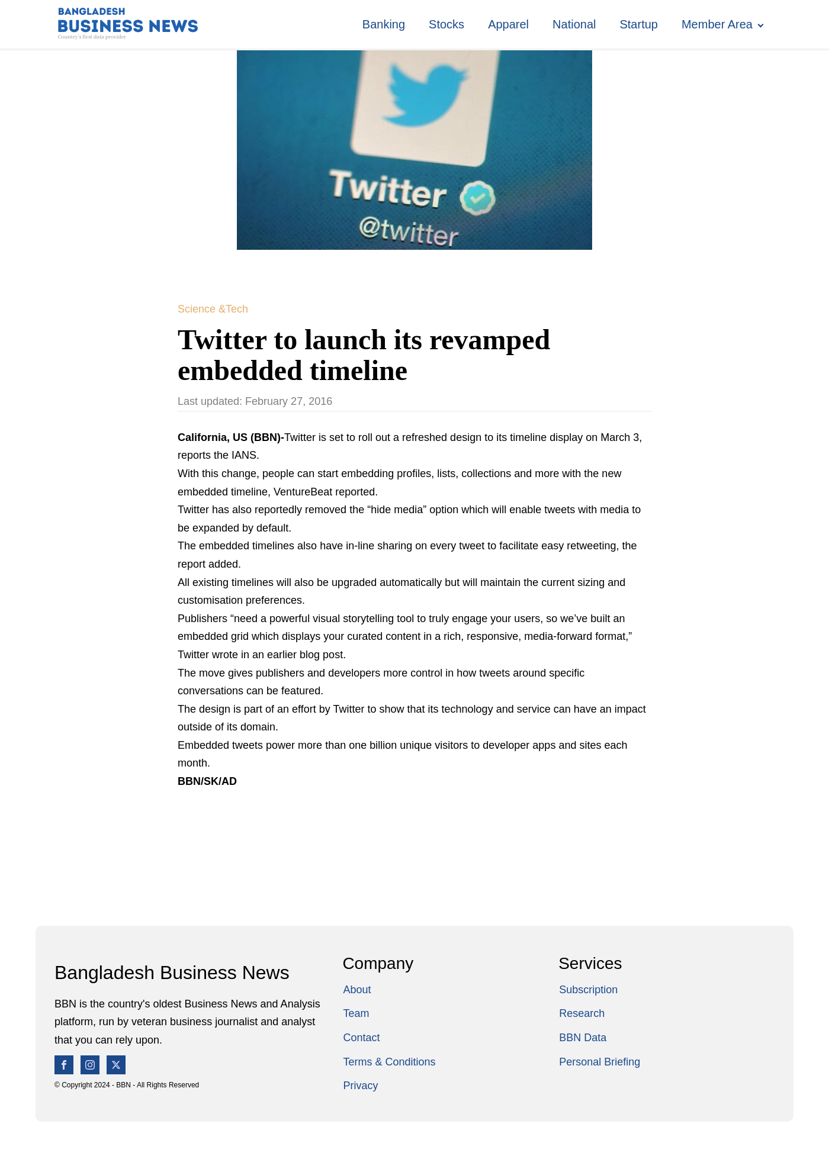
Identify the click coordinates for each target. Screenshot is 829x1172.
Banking (383, 24)
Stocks (446, 24)
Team (356, 1013)
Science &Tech (213, 309)
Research (582, 1013)
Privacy (360, 1085)
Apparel (508, 24)
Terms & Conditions (389, 1062)
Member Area (717, 24)
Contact (361, 1038)
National (574, 24)
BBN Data (582, 1038)
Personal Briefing (599, 1062)
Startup (638, 24)
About (357, 990)
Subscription (588, 990)
